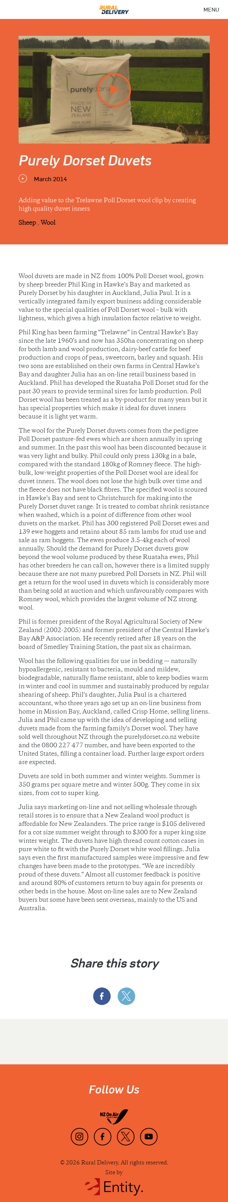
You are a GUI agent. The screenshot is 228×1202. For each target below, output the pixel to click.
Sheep (28, 223)
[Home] (114, 7)
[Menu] (211, 9)
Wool (48, 223)
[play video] (114, 90)
